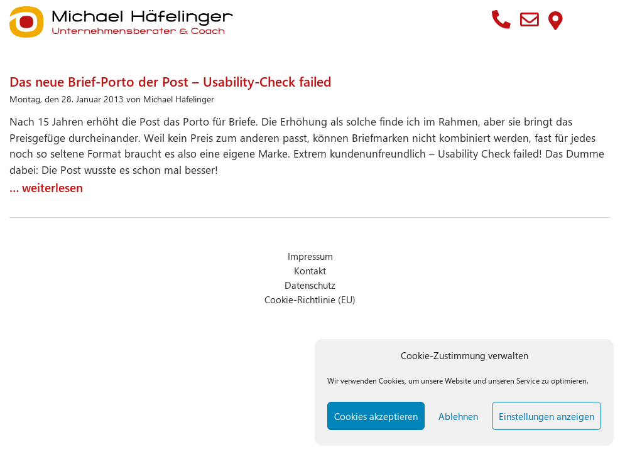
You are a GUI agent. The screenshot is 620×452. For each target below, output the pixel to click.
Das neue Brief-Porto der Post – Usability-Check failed (170, 81)
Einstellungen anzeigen (546, 416)
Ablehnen (458, 416)
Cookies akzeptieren (376, 416)
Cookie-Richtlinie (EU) (310, 299)
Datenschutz (310, 284)
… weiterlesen (46, 187)
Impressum (310, 255)
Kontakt (310, 270)
